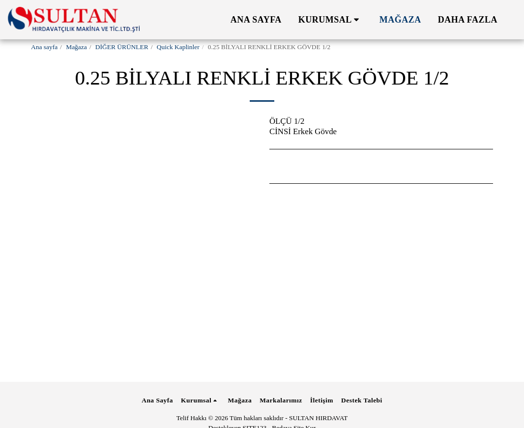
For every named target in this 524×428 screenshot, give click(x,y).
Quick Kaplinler (178, 47)
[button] (331, 20)
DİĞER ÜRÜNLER (121, 47)
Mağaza (76, 47)
